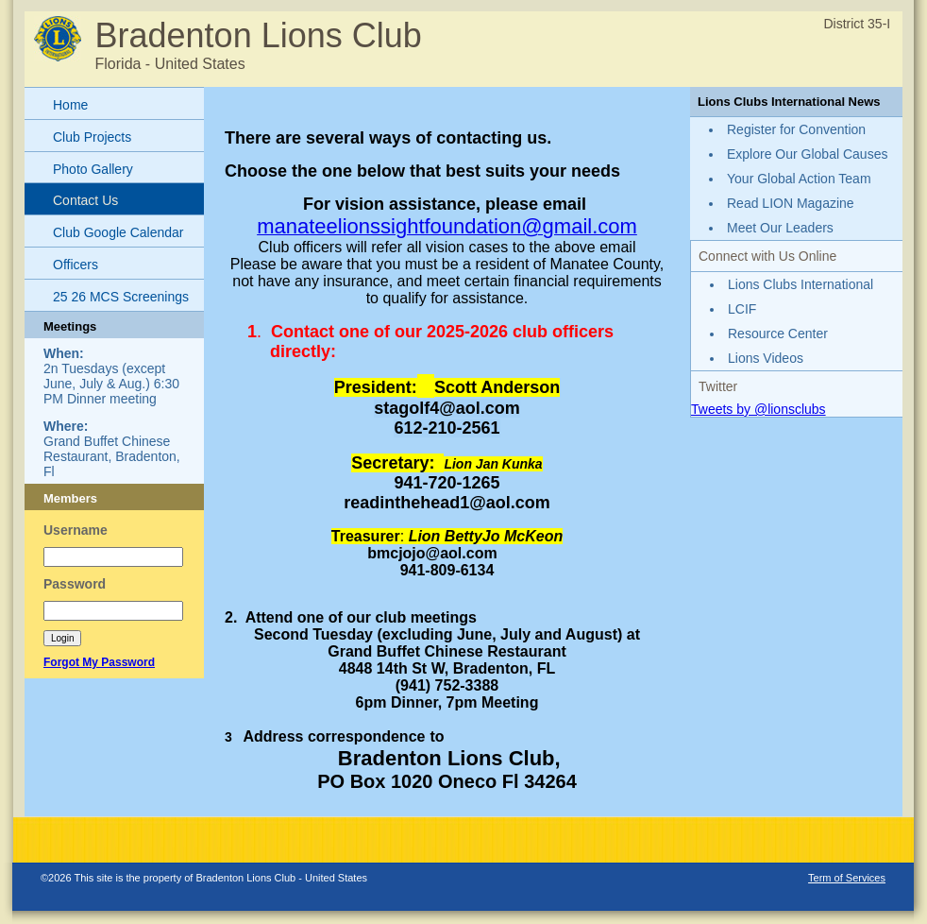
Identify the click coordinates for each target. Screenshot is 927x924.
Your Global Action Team (799, 178)
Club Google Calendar (118, 232)
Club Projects (92, 137)
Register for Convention (796, 129)
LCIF (742, 309)
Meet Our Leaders (780, 227)
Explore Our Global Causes (807, 154)
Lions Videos (765, 358)
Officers (75, 264)
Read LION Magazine (790, 203)
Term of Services (846, 877)
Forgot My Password (99, 662)
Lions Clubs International (800, 284)
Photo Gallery (93, 169)
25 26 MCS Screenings (121, 296)
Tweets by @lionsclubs (758, 409)
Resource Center (778, 333)
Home (70, 104)
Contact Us (85, 200)
